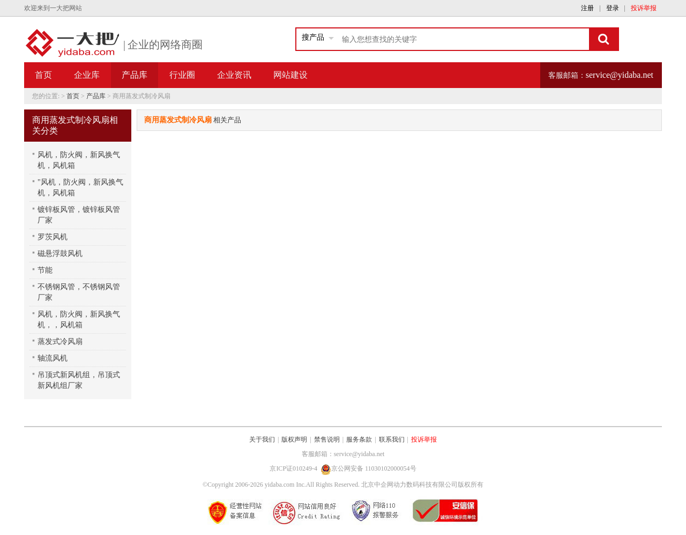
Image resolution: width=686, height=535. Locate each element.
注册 (587, 8)
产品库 (96, 96)
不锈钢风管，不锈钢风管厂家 (79, 292)
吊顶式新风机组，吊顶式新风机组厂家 (79, 380)
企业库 (87, 74)
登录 (612, 8)
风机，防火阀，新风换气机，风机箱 (79, 160)
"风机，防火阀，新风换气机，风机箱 (80, 187)
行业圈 (182, 74)
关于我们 (262, 439)
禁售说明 (327, 439)
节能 (45, 270)
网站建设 (290, 74)
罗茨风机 (53, 237)
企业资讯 (234, 74)
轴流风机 (53, 358)
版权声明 (294, 439)
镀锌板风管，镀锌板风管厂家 (79, 215)
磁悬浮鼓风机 (60, 254)
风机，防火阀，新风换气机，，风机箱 (79, 319)
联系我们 (392, 439)
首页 (43, 74)
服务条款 (359, 439)
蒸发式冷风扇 (60, 342)
